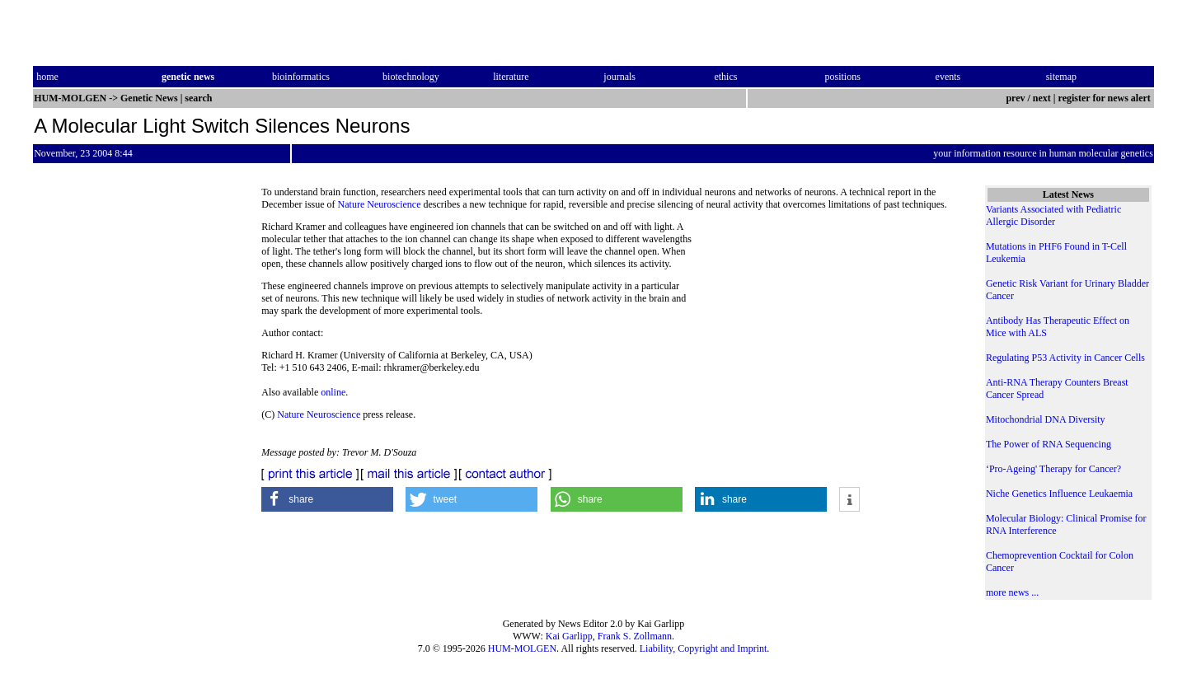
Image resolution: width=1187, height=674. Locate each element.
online (333, 392)
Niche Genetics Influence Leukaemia (1059, 493)
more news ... (1012, 592)
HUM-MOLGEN (522, 648)
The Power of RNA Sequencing (1048, 444)
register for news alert (1105, 98)
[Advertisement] (825, 334)
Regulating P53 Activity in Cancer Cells (1065, 357)
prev (1015, 98)
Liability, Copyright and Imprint (703, 648)
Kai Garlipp (569, 636)
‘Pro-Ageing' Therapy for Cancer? (1053, 469)
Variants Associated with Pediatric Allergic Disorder (1053, 215)
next (1042, 98)
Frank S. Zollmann (635, 636)
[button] (327, 499)
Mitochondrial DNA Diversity (1045, 419)
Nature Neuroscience (379, 204)
